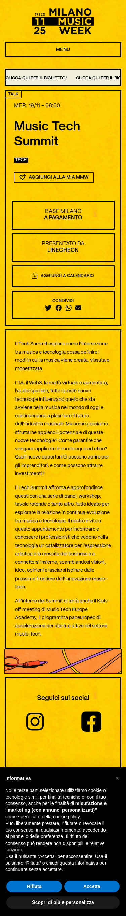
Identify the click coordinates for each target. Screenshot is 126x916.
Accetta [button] (91, 886)
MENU (63, 49)
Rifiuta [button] (34, 886)
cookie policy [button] (66, 817)
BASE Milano (63, 211)
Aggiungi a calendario (63, 276)
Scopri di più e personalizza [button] (63, 902)
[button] (117, 778)
